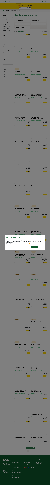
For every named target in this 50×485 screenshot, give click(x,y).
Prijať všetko (34, 246)
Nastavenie (16, 246)
